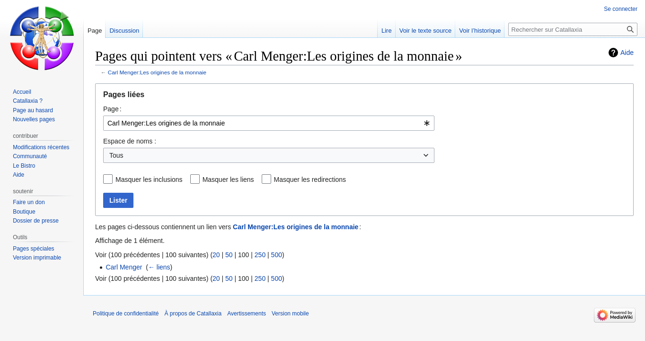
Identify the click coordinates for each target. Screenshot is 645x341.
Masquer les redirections (310, 179)
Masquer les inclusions (149, 179)
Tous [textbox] (116, 155)
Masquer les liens (228, 179)
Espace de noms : (129, 141)
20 (216, 255)
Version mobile (290, 313)
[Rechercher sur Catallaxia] (572, 29)
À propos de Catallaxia (192, 313)
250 (260, 255)
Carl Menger (124, 267)
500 (276, 255)
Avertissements (246, 313)
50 (229, 255)
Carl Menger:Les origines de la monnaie (157, 72)
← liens (159, 267)
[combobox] (268, 123)
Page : (112, 109)
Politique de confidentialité (126, 313)
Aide (627, 52)
